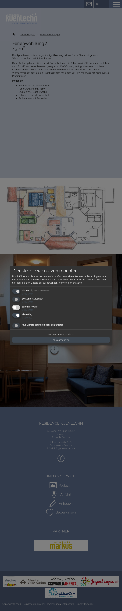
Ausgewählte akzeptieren (61, 334)
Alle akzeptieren (61, 340)
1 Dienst (27, 317)
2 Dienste (27, 294)
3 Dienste (27, 309)
